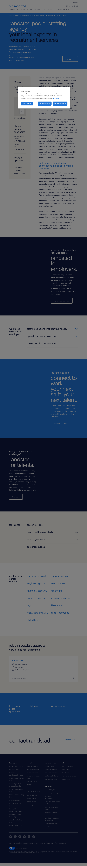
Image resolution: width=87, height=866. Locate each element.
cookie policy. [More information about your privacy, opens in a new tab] (55, 98)
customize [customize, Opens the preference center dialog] (27, 103)
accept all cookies (60, 103)
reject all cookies (45, 103)
